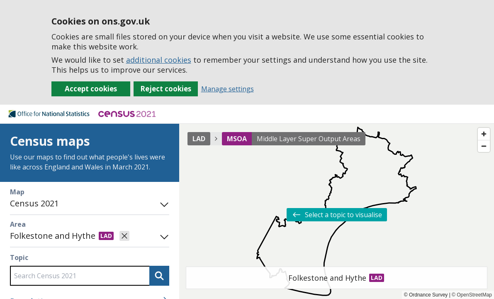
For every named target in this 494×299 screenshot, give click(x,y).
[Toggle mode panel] (162, 203)
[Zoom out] (484, 146)
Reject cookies (165, 88)
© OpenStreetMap (472, 295)
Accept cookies (91, 88)
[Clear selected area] (124, 236)
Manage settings (227, 88)
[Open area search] (162, 236)
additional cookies (158, 60)
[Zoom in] (484, 134)
